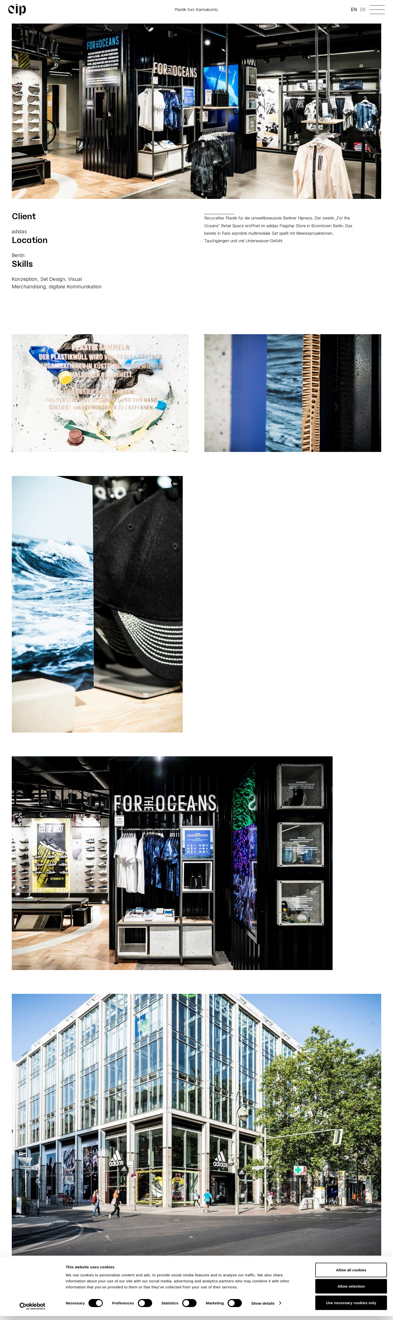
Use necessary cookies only (351, 1306)
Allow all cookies (351, 1274)
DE (363, 10)
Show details (263, 1307)
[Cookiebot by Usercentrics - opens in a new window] (32, 1310)
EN (354, 10)
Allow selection (351, 1290)
